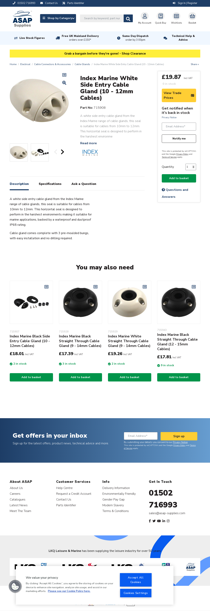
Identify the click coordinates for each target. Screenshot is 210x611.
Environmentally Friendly (119, 494)
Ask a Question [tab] (83, 184)
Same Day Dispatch (135, 38)
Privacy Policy (182, 154)
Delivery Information (116, 488)
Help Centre (64, 488)
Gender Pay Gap (113, 499)
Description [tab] (19, 184)
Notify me (179, 138)
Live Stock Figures (32, 38)
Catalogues (17, 499)
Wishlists (176, 18)
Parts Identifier (66, 505)
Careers (15, 494)
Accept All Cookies (136, 579)
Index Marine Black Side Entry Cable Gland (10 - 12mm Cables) (30, 341)
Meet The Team (20, 511)
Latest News (19, 505)
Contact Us (63, 499)
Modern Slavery (113, 505)
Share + (195, 64)
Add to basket (179, 178)
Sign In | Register (185, 3)
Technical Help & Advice (183, 38)
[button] (15, 586)
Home (13, 64)
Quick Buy (160, 18)
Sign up (179, 436)
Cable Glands (82, 64)
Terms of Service (169, 157)
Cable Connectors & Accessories (52, 64)
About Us (16, 488)
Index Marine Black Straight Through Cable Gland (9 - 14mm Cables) (80, 341)
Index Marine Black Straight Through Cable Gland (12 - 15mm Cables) (177, 341)
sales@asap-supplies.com (167, 513)
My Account (144, 18)
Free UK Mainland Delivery (80, 38)
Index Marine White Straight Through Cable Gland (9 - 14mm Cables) (129, 341)
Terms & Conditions (115, 511)
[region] (94, 585)
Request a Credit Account (73, 494)
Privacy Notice (169, 117)
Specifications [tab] (50, 184)
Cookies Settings (136, 593)
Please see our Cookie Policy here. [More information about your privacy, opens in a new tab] (69, 591)
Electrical (25, 64)
